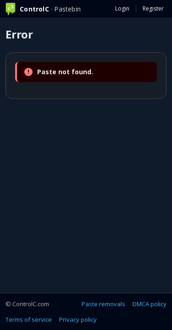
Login (122, 8)
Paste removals (103, 304)
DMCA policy (149, 304)
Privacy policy (78, 319)
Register (153, 8)
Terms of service (29, 319)
